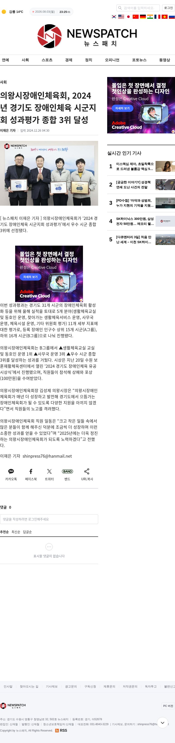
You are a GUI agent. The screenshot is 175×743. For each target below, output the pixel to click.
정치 (88, 60)
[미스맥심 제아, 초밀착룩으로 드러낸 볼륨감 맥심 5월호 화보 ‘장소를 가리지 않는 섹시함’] (141, 166)
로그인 (168, 7)
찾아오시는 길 (29, 686)
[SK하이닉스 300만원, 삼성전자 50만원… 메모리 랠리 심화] (141, 221)
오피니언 (112, 60)
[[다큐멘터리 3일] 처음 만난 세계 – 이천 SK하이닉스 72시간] (141, 239)
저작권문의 (130, 686)
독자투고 (151, 686)
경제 (68, 60)
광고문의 (71, 686)
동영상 (164, 60)
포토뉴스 (139, 60)
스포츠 (47, 60)
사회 (25, 60)
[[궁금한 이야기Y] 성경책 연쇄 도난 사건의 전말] (141, 184)
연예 (5, 60)
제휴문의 (109, 686)
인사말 (8, 686)
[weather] (11, 12)
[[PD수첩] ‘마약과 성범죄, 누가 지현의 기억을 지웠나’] (141, 203)
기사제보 (52, 686)
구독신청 (90, 686)
